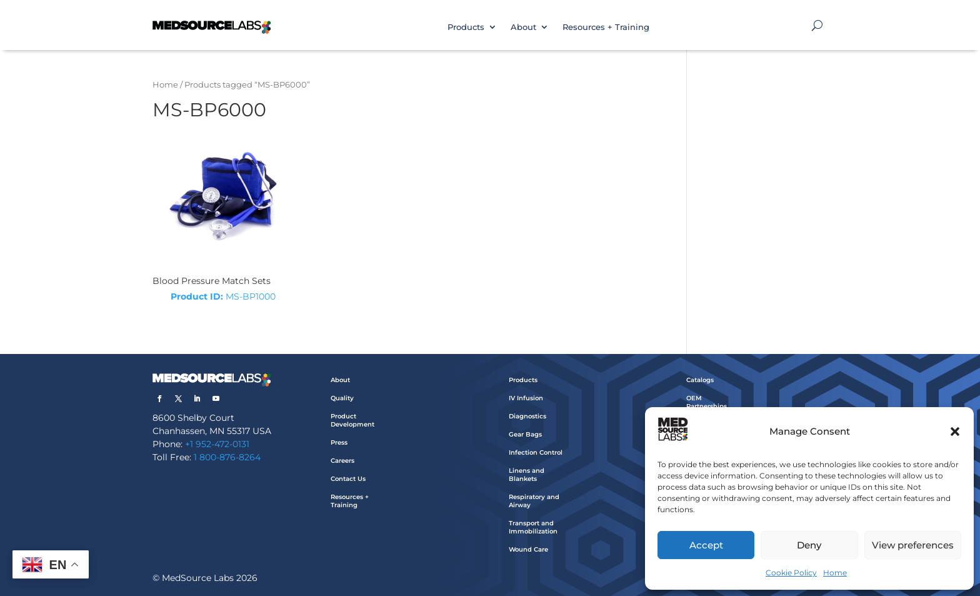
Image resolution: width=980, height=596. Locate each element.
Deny (809, 545)
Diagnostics (527, 416)
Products (466, 27)
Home (835, 572)
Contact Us (348, 479)
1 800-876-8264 (227, 457)
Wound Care (528, 549)
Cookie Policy (791, 572)
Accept (706, 545)
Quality (342, 398)
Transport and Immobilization (533, 527)
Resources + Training (605, 27)
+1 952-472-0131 (217, 444)
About (523, 27)
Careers (342, 461)
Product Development (352, 420)
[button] (955, 431)
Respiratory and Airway (534, 501)
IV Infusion (526, 398)
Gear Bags (525, 434)
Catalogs (700, 380)
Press (339, 442)
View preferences (913, 545)
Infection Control (535, 452)
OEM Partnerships (706, 402)
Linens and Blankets (526, 475)
